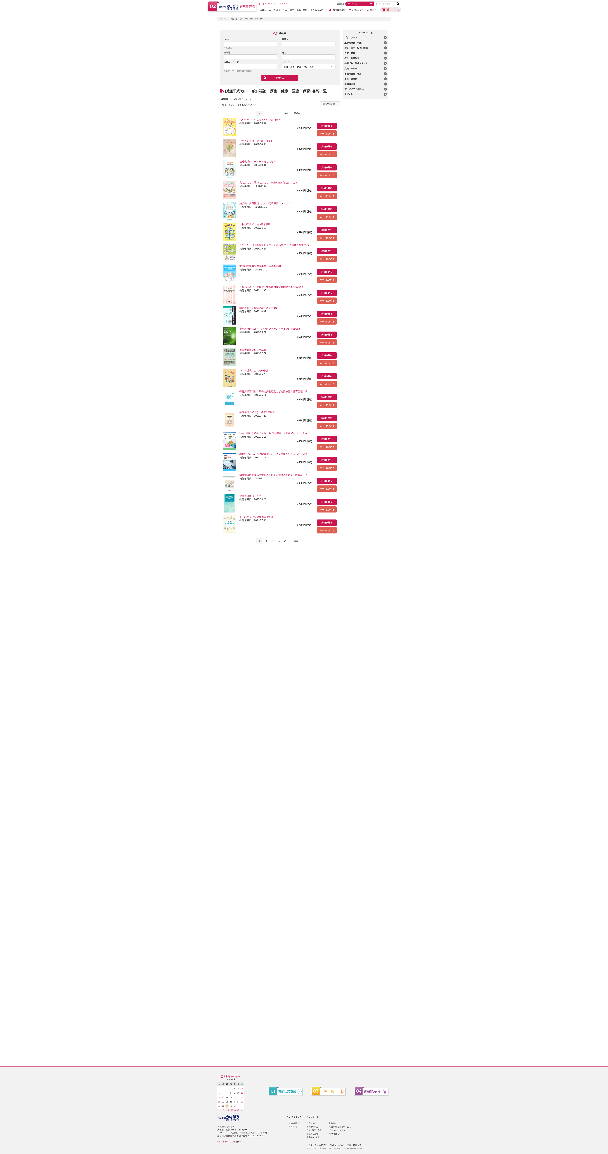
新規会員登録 (337, 10)
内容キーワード (231, 62)
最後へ (297, 113)
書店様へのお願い (314, 1137)
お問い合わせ (334, 1134)
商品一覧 (233, 19)
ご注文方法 (265, 10)
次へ (286, 113)
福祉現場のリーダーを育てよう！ (257, 161)
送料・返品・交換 (298, 10)
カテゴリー (287, 62)
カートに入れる (327, 133)
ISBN (226, 39)
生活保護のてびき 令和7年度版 (257, 412)
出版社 (227, 52)
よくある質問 (317, 10)
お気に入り (356, 10)
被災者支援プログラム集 (252, 349)
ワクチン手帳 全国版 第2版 (255, 140)
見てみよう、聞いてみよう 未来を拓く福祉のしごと (268, 182)
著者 (284, 52)
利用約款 (332, 1123)
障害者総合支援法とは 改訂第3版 (258, 308)
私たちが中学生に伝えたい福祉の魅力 (260, 120)
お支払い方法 (280, 10)
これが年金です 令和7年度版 (255, 224)
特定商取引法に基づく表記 (340, 1127)
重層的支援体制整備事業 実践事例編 (260, 266)
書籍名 (285, 39)
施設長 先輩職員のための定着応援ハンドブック (266, 203)
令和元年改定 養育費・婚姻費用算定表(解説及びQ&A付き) (271, 287)
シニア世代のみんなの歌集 (254, 370)
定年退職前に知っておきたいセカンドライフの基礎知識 (269, 328)
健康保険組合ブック (250, 496)
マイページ (293, 1127)
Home (225, 19)
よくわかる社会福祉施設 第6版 (256, 517)
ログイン (372, 10)
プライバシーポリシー (338, 1130)
